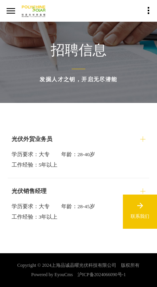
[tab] (79, 152)
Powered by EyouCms (52, 274)
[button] (79, 139)
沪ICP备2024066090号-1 (102, 274)
